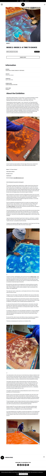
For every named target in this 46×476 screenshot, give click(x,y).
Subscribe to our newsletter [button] (23, 462)
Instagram (7, 89)
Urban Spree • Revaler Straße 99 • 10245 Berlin (15, 70)
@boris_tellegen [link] (12, 206)
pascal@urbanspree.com (19, 177)
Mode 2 (8, 43)
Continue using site (23, 474)
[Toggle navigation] (44, 5)
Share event (23, 57)
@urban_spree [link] (33, 276)
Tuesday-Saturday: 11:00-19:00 (11, 84)
